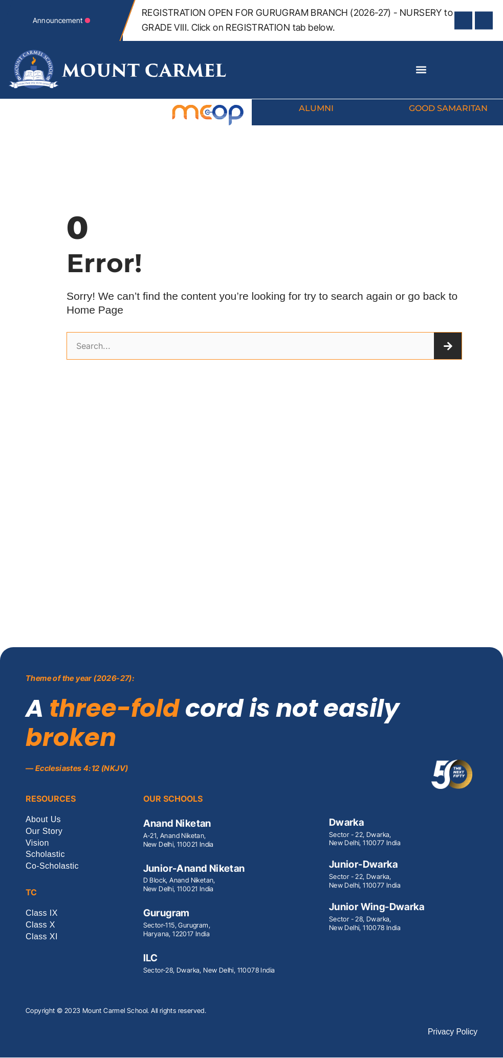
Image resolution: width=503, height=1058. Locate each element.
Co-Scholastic (52, 867)
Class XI (42, 937)
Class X (40, 925)
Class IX (42, 914)
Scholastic (45, 855)
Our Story (44, 831)
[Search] (448, 346)
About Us (43, 820)
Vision (37, 843)
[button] (420, 69)
